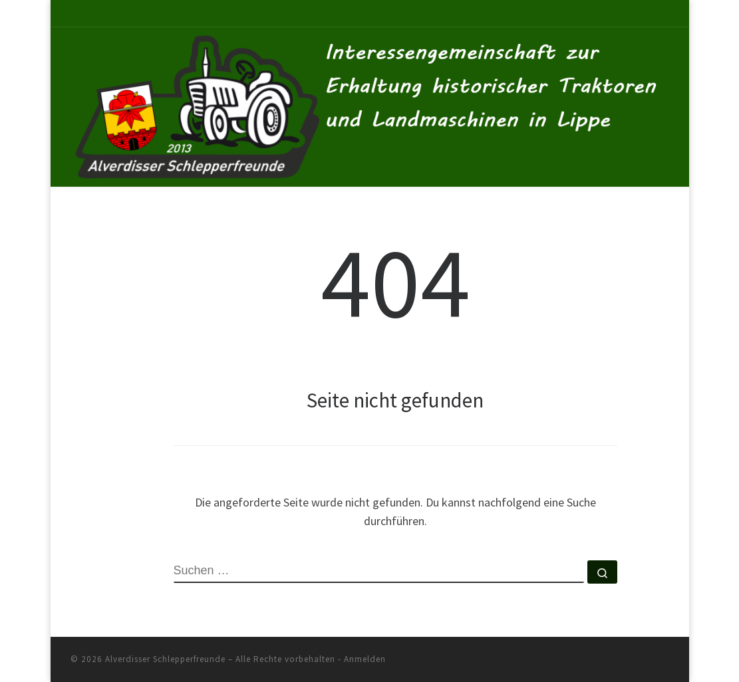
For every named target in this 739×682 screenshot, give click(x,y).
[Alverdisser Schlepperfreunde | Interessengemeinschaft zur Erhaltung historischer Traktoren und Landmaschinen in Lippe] (370, 104)
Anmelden (365, 659)
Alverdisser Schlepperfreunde (165, 659)
